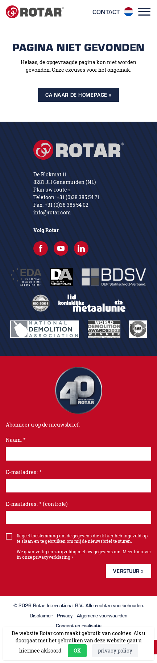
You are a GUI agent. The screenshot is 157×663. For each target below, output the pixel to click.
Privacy (65, 615)
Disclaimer (41, 615)
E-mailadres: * (24, 472)
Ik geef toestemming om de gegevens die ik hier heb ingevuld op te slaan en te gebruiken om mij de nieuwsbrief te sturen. (82, 538)
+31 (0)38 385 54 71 (78, 197)
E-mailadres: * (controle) (37, 504)
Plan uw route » (51, 189)
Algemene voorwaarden (102, 615)
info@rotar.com (52, 212)
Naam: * (16, 439)
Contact (106, 12)
